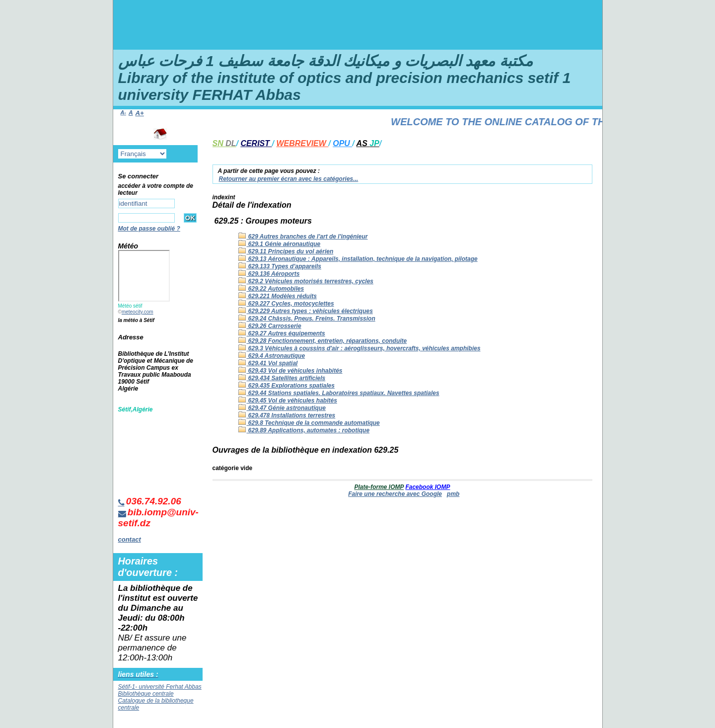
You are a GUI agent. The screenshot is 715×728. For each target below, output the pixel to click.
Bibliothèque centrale (146, 693)
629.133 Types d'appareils (280, 266)
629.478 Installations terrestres (287, 415)
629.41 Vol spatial (268, 363)
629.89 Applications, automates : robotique (304, 430)
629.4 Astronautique (271, 355)
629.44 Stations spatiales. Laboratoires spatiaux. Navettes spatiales (338, 393)
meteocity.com (137, 312)
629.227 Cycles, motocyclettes (286, 303)
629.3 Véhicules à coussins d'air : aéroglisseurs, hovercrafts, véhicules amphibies (359, 348)
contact (129, 539)
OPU (342, 143)
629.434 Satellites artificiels (282, 378)
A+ (140, 113)
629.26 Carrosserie (269, 326)
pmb (453, 493)
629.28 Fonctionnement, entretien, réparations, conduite (322, 340)
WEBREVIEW (302, 143)
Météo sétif (130, 306)
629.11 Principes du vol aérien (286, 251)
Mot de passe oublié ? (149, 228)
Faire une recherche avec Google (395, 493)
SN (224, 143)
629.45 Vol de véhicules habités (287, 400)
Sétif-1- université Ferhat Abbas (160, 686)
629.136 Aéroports (269, 273)
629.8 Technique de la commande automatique (309, 422)
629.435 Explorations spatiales (286, 385)
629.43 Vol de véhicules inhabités (290, 370)
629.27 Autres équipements (281, 333)
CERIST (256, 143)
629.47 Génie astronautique (282, 407)
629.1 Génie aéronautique (279, 244)
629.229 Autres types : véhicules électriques (305, 311)
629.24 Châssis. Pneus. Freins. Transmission (306, 318)
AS (368, 143)
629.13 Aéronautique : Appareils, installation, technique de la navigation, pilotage (358, 258)
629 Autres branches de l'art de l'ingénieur (303, 236)
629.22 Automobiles (271, 288)
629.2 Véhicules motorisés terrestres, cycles (306, 281)
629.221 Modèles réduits (277, 296)
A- (123, 112)
